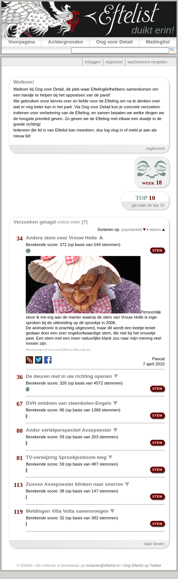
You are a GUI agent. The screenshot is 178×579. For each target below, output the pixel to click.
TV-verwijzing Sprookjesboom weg (66, 457)
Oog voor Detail (114, 42)
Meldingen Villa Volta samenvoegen (67, 511)
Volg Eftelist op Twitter (142, 565)
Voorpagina (21, 42)
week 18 (152, 182)
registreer (114, 62)
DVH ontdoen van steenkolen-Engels (68, 403)
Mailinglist (158, 42)
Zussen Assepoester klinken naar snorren (74, 484)
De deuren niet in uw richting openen (69, 376)
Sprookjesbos (35, 349)
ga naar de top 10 (148, 205)
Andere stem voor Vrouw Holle (61, 238)
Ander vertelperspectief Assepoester (68, 430)
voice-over (54, 349)
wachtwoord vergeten (147, 62)
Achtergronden (65, 42)
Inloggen (93, 62)
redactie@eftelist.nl (103, 565)
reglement (155, 148)
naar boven (154, 543)
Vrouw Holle (73, 349)
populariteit (133, 229)
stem (87, 349)
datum (157, 229)
